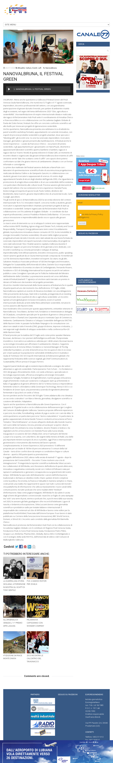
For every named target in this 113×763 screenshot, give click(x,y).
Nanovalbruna (51, 68)
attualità (21, 68)
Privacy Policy (97, 214)
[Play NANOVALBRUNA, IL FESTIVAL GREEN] (9, 89)
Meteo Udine (80, 156)
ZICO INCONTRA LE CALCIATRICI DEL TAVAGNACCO (35, 658)
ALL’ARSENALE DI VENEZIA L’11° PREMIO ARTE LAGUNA (12, 623)
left (39, 68)
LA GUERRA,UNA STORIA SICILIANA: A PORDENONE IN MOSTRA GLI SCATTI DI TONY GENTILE (14, 585)
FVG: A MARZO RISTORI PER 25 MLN (36, 582)
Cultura (28, 68)
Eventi (34, 68)
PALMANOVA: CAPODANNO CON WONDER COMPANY (35, 623)
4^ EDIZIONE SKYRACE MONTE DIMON (12, 657)
